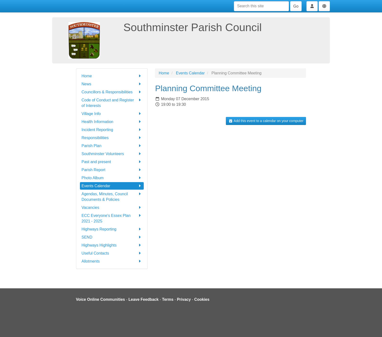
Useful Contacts (112, 253)
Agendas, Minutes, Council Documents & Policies (112, 196)
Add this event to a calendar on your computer (266, 121)
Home (112, 76)
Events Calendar (112, 186)
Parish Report (112, 170)
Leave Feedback (143, 299)
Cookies (201, 299)
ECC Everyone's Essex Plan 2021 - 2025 (112, 218)
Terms (167, 299)
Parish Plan (112, 146)
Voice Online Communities (100, 299)
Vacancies (112, 207)
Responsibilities (112, 138)
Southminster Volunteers (112, 154)
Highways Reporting (112, 229)
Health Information (112, 121)
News (112, 84)
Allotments (112, 261)
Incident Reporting (112, 130)
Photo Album (112, 178)
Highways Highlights (112, 245)
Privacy (184, 299)
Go (295, 6)
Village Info (112, 113)
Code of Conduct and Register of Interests (112, 102)
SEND (112, 237)
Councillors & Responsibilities (112, 92)
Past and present (112, 162)
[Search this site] (261, 6)
